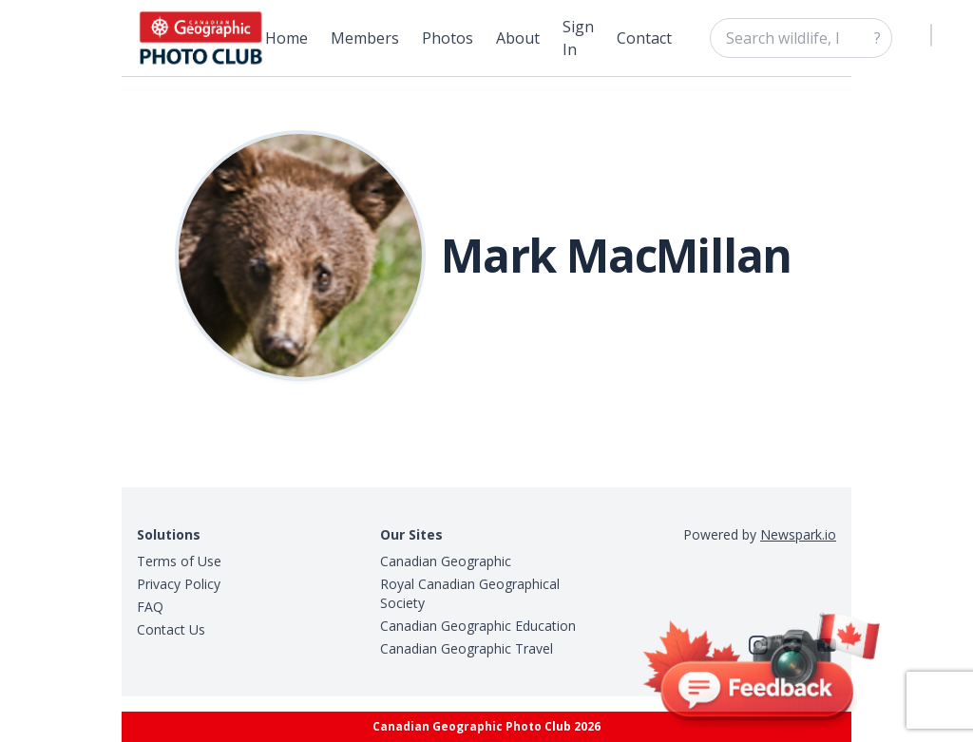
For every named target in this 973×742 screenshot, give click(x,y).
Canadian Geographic (445, 561)
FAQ (150, 607)
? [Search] (877, 38)
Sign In (578, 38)
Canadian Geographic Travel (466, 648)
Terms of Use (179, 561)
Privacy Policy (178, 584)
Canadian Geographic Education (478, 626)
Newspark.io (798, 534)
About (518, 38)
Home (286, 38)
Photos (447, 38)
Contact (644, 38)
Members (365, 38)
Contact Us (171, 629)
